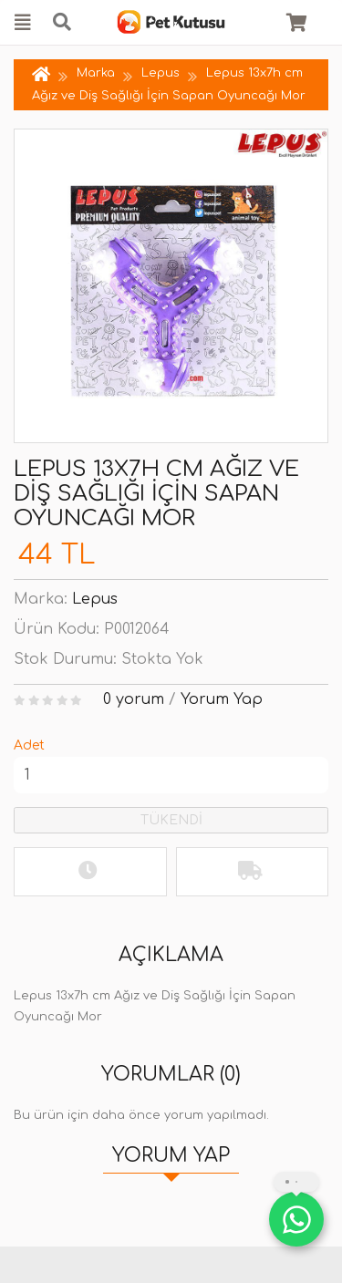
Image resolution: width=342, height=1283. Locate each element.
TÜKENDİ (171, 820)
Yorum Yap (222, 699)
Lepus (160, 73)
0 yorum (133, 699)
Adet (29, 745)
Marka (96, 73)
